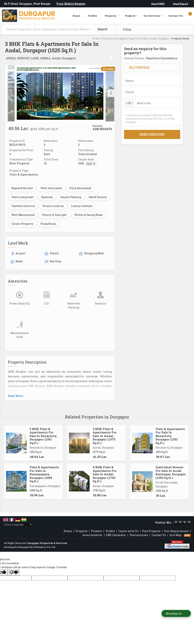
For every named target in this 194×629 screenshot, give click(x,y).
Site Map (175, 535)
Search (102, 29)
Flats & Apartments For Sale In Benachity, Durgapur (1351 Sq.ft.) (170, 436)
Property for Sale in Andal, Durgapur (148, 38)
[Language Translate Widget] (17, 524)
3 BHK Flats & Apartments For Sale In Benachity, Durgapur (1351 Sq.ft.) (43, 436)
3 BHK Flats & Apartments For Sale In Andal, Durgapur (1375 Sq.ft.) (105, 436)
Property (112, 15)
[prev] (9, 93)
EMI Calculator (116, 535)
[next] (111, 93)
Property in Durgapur (114, 38)
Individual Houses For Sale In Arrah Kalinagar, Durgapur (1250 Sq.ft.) (171, 472)
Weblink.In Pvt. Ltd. (44, 547)
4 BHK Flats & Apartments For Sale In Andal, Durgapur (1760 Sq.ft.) (105, 474)
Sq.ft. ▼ (91, 163)
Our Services (153, 15)
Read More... (16, 396)
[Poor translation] (14, 572)
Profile (92, 15)
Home (76, 15)
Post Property (151, 531)
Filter (127, 29)
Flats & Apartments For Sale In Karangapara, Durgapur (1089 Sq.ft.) (44, 474)
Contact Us (175, 15)
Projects (131, 15)
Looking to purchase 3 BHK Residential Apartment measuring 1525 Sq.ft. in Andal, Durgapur (152, 118)
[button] (70, 3)
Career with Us (128, 531)
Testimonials (139, 535)
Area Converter (92, 535)
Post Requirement (176, 531)
